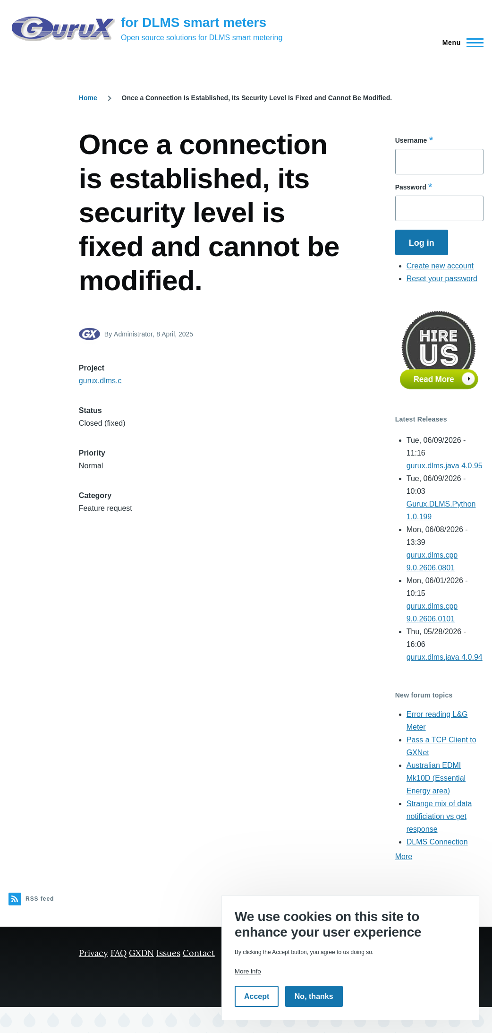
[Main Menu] (460, 42)
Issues (168, 952)
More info (248, 971)
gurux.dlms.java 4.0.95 (445, 466)
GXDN (141, 952)
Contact (199, 952)
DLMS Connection (437, 842)
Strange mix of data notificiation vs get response (439, 816)
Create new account (440, 266)
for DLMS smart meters (193, 22)
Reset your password (442, 279)
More (403, 856)
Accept (256, 996)
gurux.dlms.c (100, 381)
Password (410, 187)
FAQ (118, 952)
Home (88, 98)
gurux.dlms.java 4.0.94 (445, 657)
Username (411, 140)
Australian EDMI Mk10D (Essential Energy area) (436, 778)
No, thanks (314, 996)
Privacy (93, 952)
